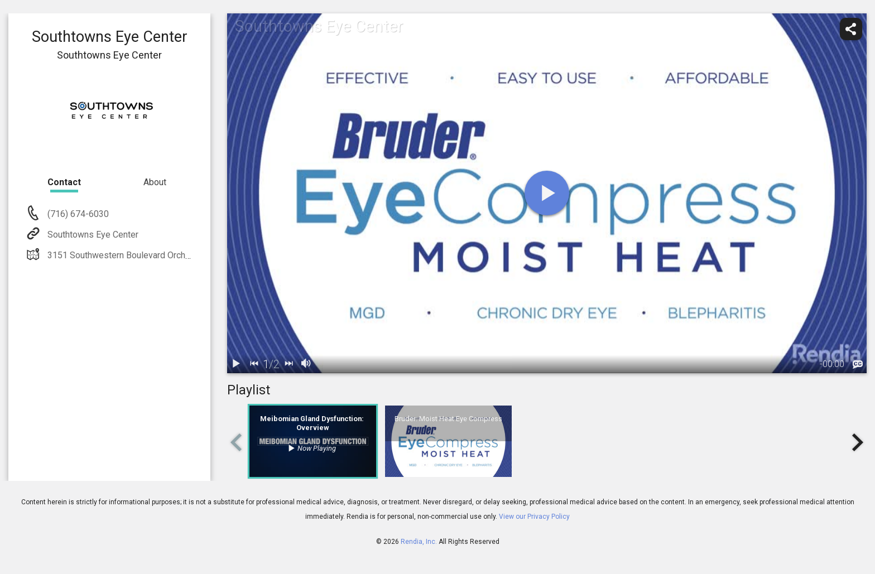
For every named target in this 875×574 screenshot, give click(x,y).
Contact (64, 182)
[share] (851, 29)
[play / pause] (236, 364)
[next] (288, 364)
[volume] (306, 364)
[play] (547, 193)
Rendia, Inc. (419, 542)
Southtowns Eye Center (91, 234)
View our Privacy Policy (534, 516)
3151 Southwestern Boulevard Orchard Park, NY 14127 (152, 255)
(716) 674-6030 (77, 214)
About (154, 182)
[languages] (858, 365)
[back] (254, 364)
